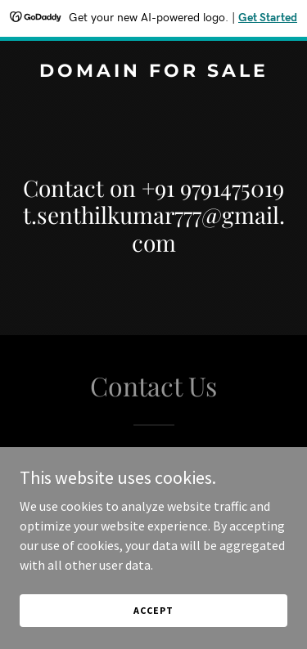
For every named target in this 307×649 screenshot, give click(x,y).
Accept (153, 610)
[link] (153, 72)
